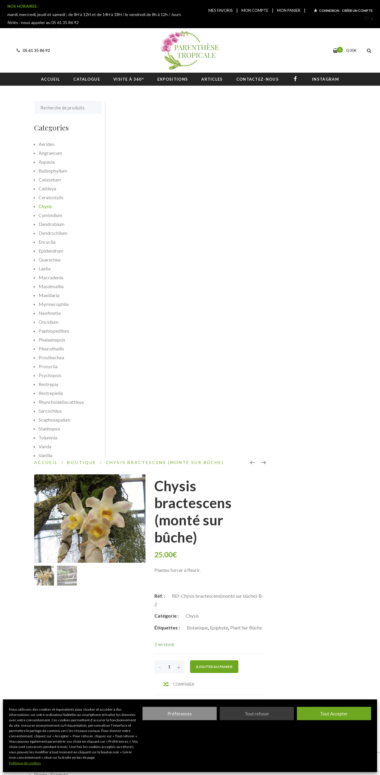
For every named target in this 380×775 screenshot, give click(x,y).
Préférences (179, 713)
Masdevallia (51, 286)
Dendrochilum (53, 233)
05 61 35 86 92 (32, 50)
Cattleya (47, 188)
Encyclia (47, 242)
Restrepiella (51, 393)
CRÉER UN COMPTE (357, 10)
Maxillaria (49, 295)
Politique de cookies (25, 763)
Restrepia (48, 384)
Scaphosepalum (54, 419)
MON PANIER (288, 10)
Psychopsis (50, 375)
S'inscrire (266, 681)
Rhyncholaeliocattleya (61, 402)
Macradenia (51, 277)
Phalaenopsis (52, 339)
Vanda (45, 446)
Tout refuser (257, 713)
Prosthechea (51, 357)
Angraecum (50, 153)
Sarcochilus (50, 411)
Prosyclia (48, 366)
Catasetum (50, 179)
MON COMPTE (254, 10)
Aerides (46, 144)
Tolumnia (48, 437)
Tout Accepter (334, 713)
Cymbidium (50, 215)
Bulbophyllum (53, 170)
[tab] (135, 387)
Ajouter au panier (294, 309)
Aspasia (47, 162)
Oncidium (48, 322)
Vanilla (45, 455)
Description (132, 387)
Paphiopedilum (54, 331)
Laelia (44, 268)
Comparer (263, 326)
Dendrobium (51, 224)
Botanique (277, 270)
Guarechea (50, 259)
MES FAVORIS (220, 10)
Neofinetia (50, 313)
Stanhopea (49, 428)
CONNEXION (329, 10)
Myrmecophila (54, 304)
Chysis (272, 258)
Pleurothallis (51, 348)
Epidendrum (51, 250)
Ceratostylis (51, 197)
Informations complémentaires (225, 387)
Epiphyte (299, 270)
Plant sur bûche (326, 270)
